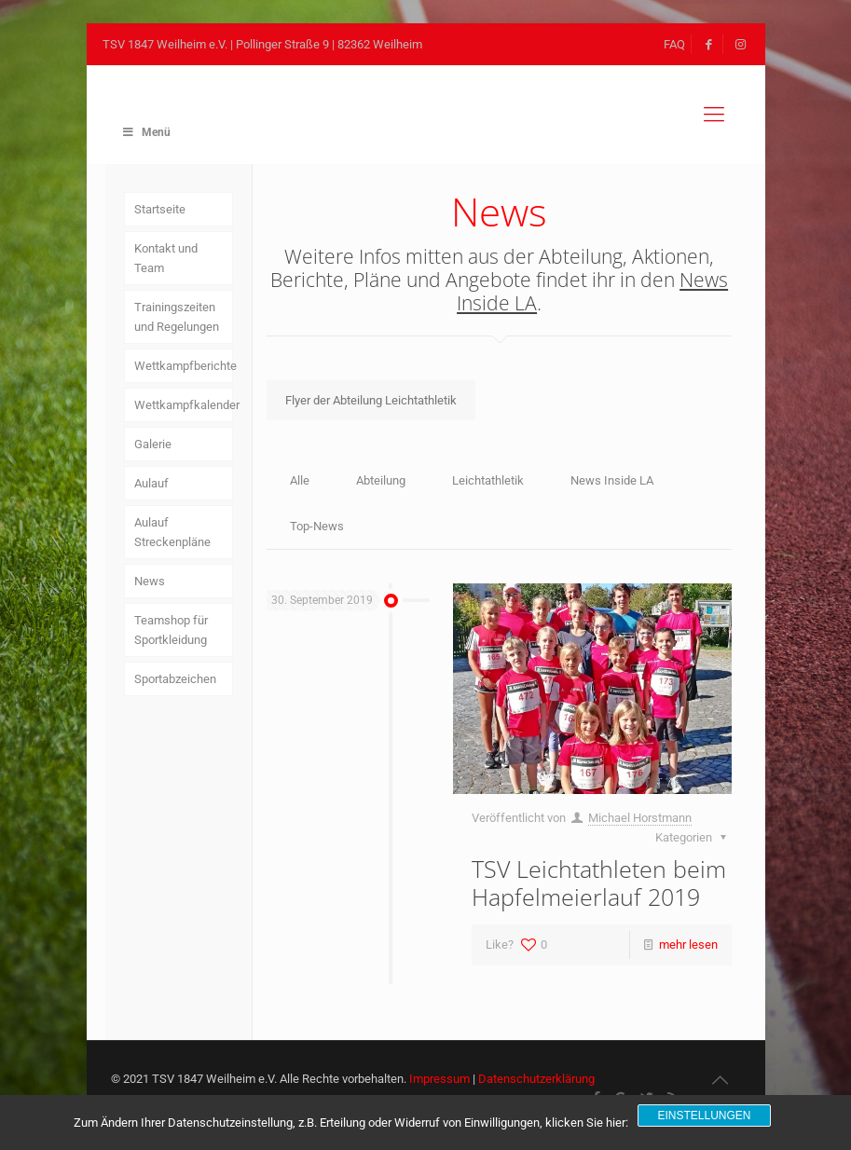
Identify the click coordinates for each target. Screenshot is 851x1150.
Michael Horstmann (640, 818)
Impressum (439, 1079)
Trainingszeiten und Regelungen (176, 317)
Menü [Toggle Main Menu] (146, 132)
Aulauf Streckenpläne (172, 532)
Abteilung (380, 480)
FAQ (674, 44)
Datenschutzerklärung (536, 1079)
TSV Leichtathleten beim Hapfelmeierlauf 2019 (599, 882)
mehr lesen (688, 944)
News (149, 581)
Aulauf (151, 483)
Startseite (159, 209)
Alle (299, 480)
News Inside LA (611, 480)
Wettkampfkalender (183, 405)
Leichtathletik (488, 480)
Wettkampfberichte (183, 366)
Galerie (153, 444)
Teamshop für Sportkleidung (171, 630)
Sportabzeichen (175, 679)
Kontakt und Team (166, 258)
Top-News (317, 526)
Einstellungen (703, 1115)
